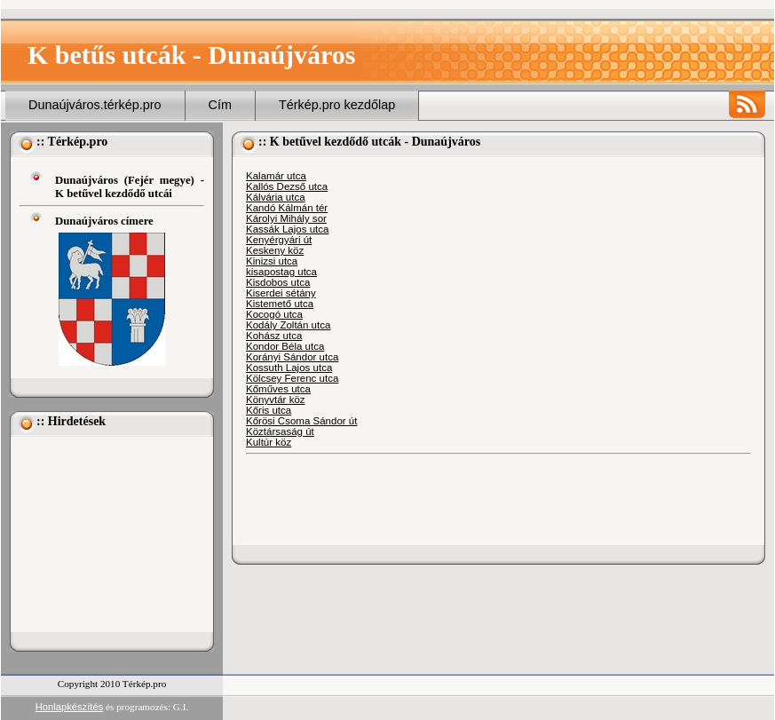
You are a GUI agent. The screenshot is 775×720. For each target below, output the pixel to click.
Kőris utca (268, 410)
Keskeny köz (275, 250)
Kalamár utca (276, 175)
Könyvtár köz (275, 399)
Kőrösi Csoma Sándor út (301, 420)
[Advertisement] (108, 534)
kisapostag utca (281, 271)
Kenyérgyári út (279, 239)
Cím (220, 105)
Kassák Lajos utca (287, 229)
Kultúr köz (268, 442)
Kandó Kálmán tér (287, 207)
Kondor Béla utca (285, 346)
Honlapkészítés (70, 706)
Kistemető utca (279, 303)
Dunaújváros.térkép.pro (95, 105)
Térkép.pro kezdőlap (337, 105)
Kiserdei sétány (281, 293)
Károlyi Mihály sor (286, 218)
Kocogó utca (274, 314)
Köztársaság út (280, 431)
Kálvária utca (275, 197)
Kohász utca (274, 335)
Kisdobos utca (278, 282)
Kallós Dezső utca (287, 186)
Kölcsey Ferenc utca (292, 378)
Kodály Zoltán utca (288, 325)
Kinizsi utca (271, 261)
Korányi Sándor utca (292, 357)
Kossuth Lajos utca (289, 367)
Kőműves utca (278, 389)
